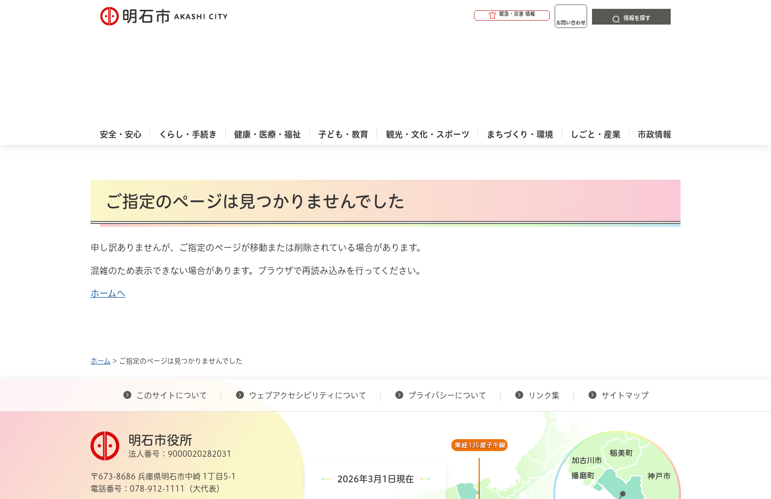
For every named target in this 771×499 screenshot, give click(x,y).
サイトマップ (625, 301)
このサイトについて (171, 301)
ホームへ (107, 198)
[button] (474, 15)
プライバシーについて (447, 301)
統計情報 (415, 449)
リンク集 (544, 301)
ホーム (100, 266)
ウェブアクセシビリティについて (307, 301)
